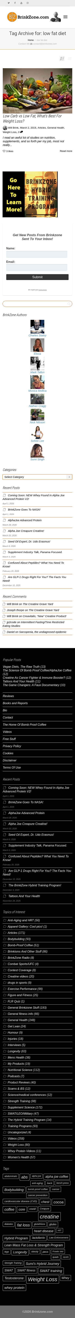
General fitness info (20, 1013)
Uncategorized (17, 1132)
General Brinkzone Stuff (23, 1007)
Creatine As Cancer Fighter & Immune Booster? (34, 677)
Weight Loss (10, 132)
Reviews (8, 696)
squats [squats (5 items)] (66, 1257)
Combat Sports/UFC (21, 964)
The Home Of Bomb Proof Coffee (24, 724)
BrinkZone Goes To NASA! (24, 509)
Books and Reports (15, 703)
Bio (5, 710)
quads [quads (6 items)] (56, 1257)
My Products (16, 1063)
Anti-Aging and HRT (21, 920)
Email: (10, 261)
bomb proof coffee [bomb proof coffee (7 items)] (38, 1189)
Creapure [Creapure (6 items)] (44, 1208)
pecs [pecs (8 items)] (45, 1251)
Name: (10, 248)
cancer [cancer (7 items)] (55, 1189)
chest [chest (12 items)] (45, 1202)
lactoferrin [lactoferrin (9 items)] (38, 1237)
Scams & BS (16, 1088)
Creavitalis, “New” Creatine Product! (44, 616)
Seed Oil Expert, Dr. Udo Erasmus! (29, 541)
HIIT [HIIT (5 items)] (59, 1230)
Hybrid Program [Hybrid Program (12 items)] (16, 1238)
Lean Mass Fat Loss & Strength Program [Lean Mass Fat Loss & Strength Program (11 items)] (33, 1245)
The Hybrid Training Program (26, 1119)
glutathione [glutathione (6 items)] (39, 1224)
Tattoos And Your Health (18, 681)
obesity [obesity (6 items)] (34, 1251)
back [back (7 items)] (49, 1183)
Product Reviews (19, 1082)
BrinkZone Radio (19, 957)
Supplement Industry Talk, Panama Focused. (35, 552)
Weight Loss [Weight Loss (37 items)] (42, 1279)
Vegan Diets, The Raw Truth (21, 666)
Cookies (8, 753)
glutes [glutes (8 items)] (52, 1224)
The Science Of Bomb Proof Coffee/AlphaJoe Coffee (37, 670)
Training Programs (20, 1126)
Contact (8, 717)
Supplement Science (21, 1107)
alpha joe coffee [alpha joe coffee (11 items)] (56, 1176)
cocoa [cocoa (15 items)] (58, 1202)
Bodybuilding (16, 939)
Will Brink (12, 604)
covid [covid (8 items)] (32, 1208)
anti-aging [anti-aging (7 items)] (37, 1183)
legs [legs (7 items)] (6, 1251)
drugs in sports (17, 982)
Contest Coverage (19, 970)
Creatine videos (18, 976)
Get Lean (14, 1026)
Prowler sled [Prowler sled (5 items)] (58, 1251)
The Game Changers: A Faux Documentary (31, 685)
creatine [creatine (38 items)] (49, 1216)
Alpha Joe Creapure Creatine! (26, 530)
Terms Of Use (12, 767)
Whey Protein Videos (21, 1151)
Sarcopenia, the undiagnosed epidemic (42, 631)
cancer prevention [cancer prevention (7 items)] (38, 1195)
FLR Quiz (14, 1001)
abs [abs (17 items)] (24, 1177)
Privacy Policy (12, 746)
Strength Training (19, 1101)
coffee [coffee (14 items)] (9, 1209)
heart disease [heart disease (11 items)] (43, 1231)
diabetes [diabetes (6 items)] (8, 1224)
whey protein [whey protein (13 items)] (14, 1288)
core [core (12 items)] (22, 1209)
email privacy (43, 290)
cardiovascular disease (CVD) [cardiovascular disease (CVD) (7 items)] (20, 1201)
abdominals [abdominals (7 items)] (10, 1176)
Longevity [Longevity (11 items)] (20, 1252)
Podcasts (14, 1076)
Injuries (12, 1038)
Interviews (14, 1045)
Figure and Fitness (20, 995)
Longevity (14, 1051)
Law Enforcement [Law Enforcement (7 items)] (58, 1237)
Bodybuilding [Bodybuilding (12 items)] (14, 1190)
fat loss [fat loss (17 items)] (23, 1225)
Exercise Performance (22, 988)
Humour (13, 1032)
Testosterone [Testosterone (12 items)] (14, 1278)
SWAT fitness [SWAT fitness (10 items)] (26, 1270)
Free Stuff (9, 739)
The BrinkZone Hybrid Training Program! (34, 885)
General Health (55, 127)
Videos (7, 731)
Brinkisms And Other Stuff (24, 951)
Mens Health (16, 1057)
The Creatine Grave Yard (38, 604)
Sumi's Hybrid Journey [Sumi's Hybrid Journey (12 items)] (42, 1264)
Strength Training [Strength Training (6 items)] (13, 1263)
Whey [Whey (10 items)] (65, 1278)
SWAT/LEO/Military (20, 1113)
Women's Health (18, 1157)
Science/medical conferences (27, 1094)
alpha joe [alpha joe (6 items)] (36, 1176)
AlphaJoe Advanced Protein (25, 520)
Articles (42, 127)
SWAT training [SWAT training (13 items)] (51, 1271)
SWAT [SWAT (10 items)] (8, 1270)
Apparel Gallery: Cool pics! (25, 926)
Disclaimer (10, 760)
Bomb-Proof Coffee (20, 945)
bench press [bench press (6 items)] (62, 1183)
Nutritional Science (20, 1070)
